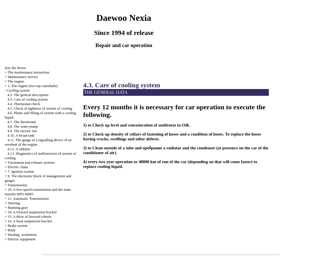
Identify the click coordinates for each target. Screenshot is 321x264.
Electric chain (18, 167)
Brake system (17, 225)
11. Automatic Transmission (28, 198)
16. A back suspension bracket (30, 221)
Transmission (17, 185)
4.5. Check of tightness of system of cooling (39, 108)
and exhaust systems (31, 162)
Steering (14, 203)
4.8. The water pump (22, 126)
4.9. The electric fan (22, 131)
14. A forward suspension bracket (32, 212)
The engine (16, 81)
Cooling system (18, 90)
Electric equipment (22, 239)
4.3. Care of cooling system (27, 99)
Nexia (15, 68)
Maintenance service (23, 77)
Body (12, 230)
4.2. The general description (27, 95)
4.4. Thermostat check (23, 104)
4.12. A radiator (18, 149)
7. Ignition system (21, 171)
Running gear (17, 207)
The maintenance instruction (28, 72)
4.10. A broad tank (20, 135)
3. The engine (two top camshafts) (33, 86)
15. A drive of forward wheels (29, 216)
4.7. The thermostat (21, 122)
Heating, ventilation (22, 234)
